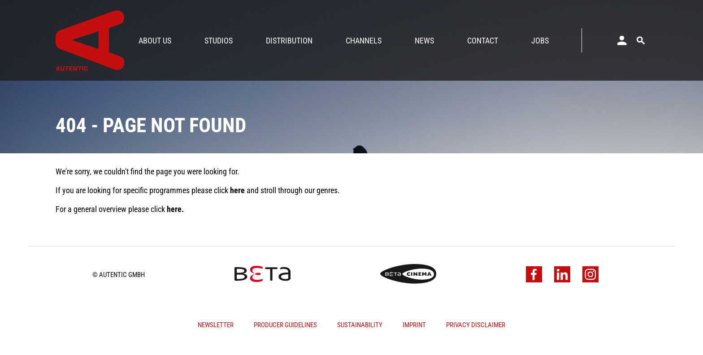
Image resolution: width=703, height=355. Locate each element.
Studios (218, 40)
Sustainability (359, 333)
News (424, 40)
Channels (364, 40)
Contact (482, 40)
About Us (155, 40)
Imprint (414, 333)
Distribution (289, 40)
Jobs (540, 40)
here (237, 198)
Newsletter (216, 333)
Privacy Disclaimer (475, 333)
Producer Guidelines (285, 333)
